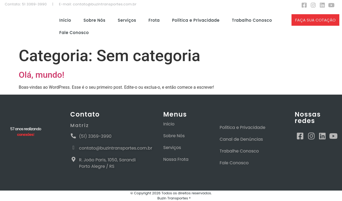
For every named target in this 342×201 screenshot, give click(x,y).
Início (65, 20)
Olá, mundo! (41, 75)
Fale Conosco (74, 32)
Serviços (127, 20)
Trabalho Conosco (252, 20)
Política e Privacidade (196, 20)
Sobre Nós (94, 20)
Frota (154, 20)
